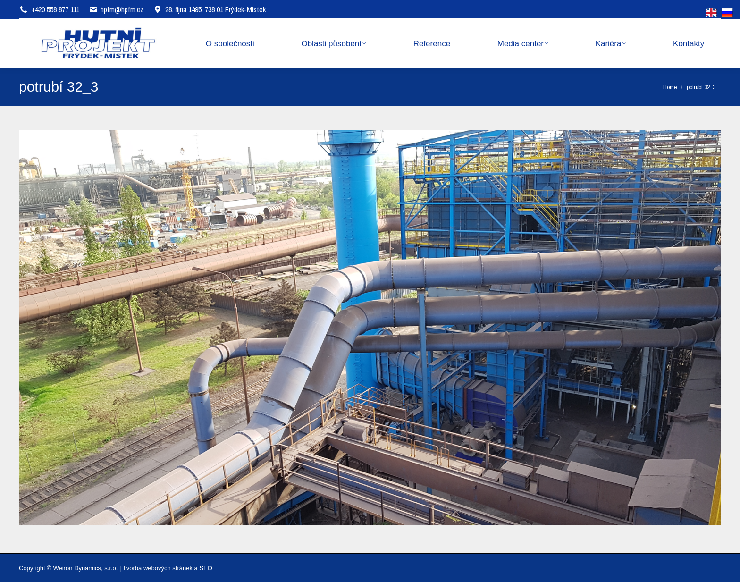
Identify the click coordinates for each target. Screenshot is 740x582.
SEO (205, 568)
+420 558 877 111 (55, 9)
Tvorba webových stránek (158, 568)
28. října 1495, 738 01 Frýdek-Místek (209, 9)
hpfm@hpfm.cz (122, 9)
